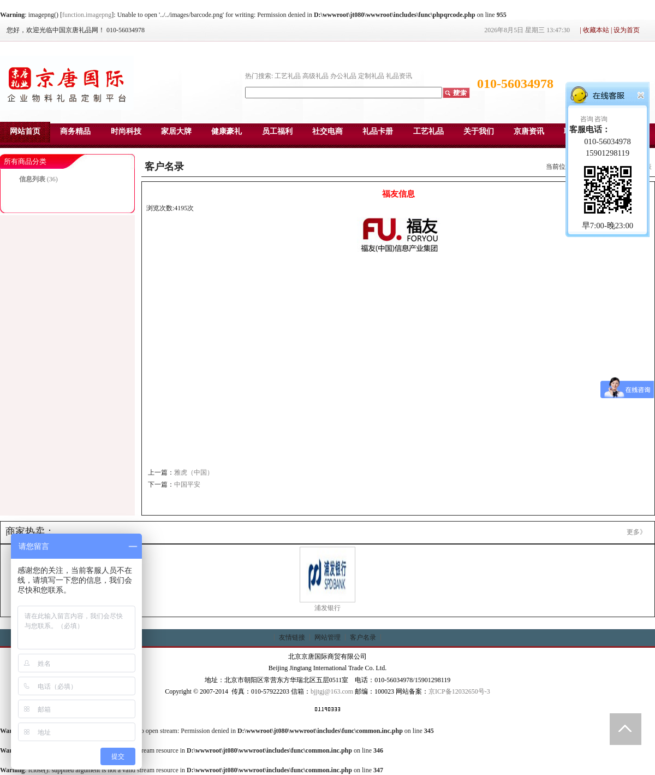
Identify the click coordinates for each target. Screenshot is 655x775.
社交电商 (327, 131)
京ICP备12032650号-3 (459, 691)
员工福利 (277, 131)
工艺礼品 (288, 76)
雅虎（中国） (193, 472)
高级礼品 (315, 76)
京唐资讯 (529, 131)
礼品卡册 (377, 131)
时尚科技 (126, 131)
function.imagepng (86, 15)
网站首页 (25, 131)
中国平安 (187, 484)
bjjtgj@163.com (332, 691)
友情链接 (292, 637)
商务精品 (75, 131)
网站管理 (327, 637)
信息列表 (32, 179)
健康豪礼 (226, 131)
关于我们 (478, 131)
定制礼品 (371, 76)
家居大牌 (176, 131)
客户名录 (363, 637)
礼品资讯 (399, 76)
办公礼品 (343, 76)
